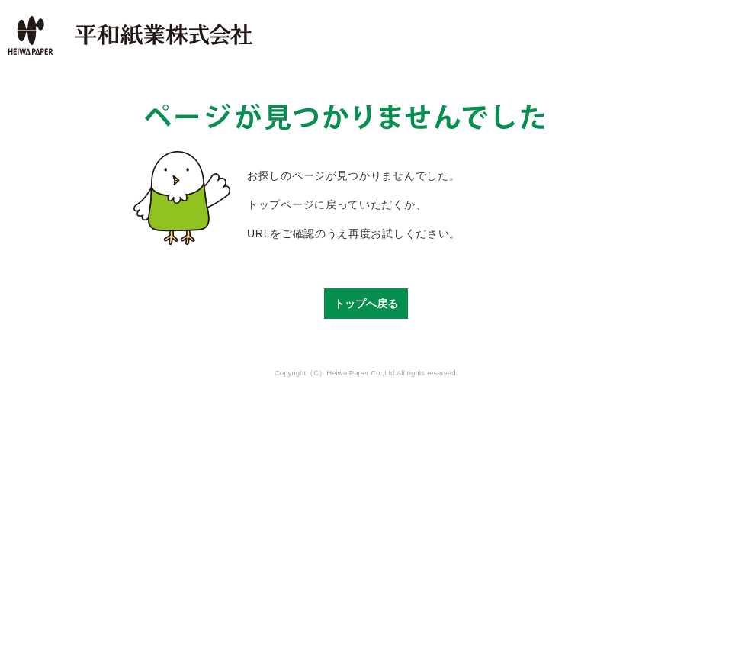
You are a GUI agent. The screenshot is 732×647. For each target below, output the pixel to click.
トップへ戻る (366, 304)
